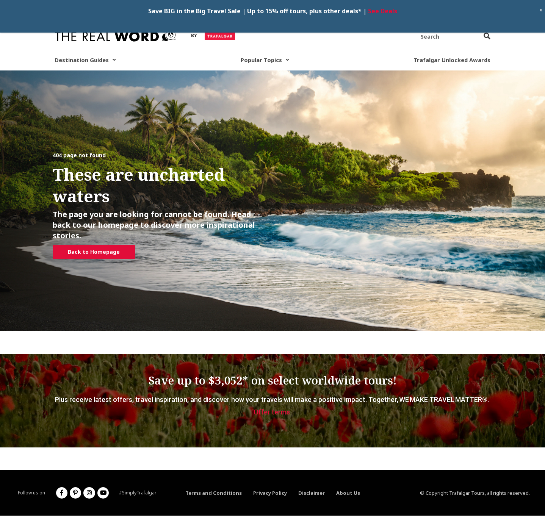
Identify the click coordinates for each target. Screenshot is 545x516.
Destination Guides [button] (86, 60)
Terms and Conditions (213, 493)
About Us (348, 493)
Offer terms (272, 412)
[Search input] (450, 36)
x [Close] (541, 9)
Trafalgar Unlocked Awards (450, 60)
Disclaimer (311, 493)
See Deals (382, 11)
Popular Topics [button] (264, 60)
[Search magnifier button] (487, 36)
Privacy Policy (270, 493)
